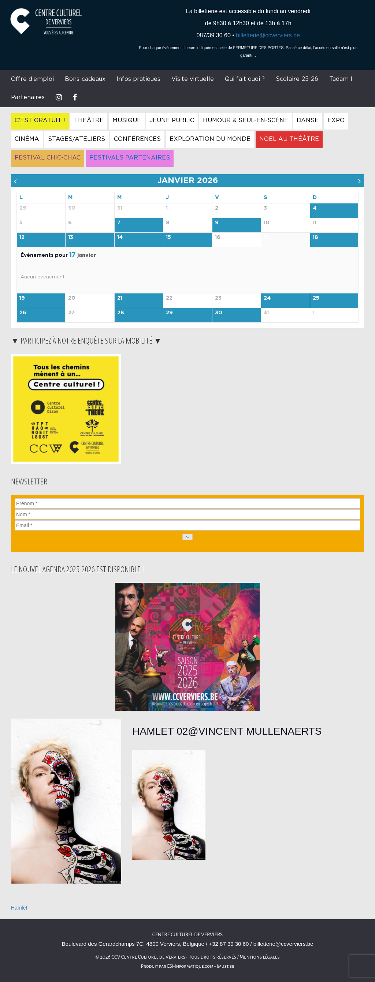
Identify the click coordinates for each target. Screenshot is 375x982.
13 (70, 237)
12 (22, 237)
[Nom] (187, 514)
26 (22, 312)
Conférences (137, 139)
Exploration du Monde (210, 139)
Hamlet (19, 908)
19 (22, 298)
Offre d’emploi (32, 79)
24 (267, 298)
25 (316, 298)
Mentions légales (260, 957)
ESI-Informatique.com (190, 966)
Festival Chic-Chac (48, 158)
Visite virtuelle (192, 79)
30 (218, 312)
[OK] (187, 537)
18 (315, 237)
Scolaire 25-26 (297, 79)
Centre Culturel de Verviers (187, 934)
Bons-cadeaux (85, 79)
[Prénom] (187, 503)
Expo (336, 120)
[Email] (187, 525)
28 (120, 312)
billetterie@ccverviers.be (268, 35)
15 (168, 237)
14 (120, 237)
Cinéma (27, 139)
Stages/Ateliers (76, 139)
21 (119, 298)
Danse (308, 120)
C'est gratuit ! (40, 120)
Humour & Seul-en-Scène (245, 120)
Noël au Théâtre (289, 139)
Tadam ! (340, 79)
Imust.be (225, 966)
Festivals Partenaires (129, 158)
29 (169, 312)
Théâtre (89, 120)
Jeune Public (172, 120)
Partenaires (28, 97)
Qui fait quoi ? (245, 79)
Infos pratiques (138, 79)
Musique (126, 120)
